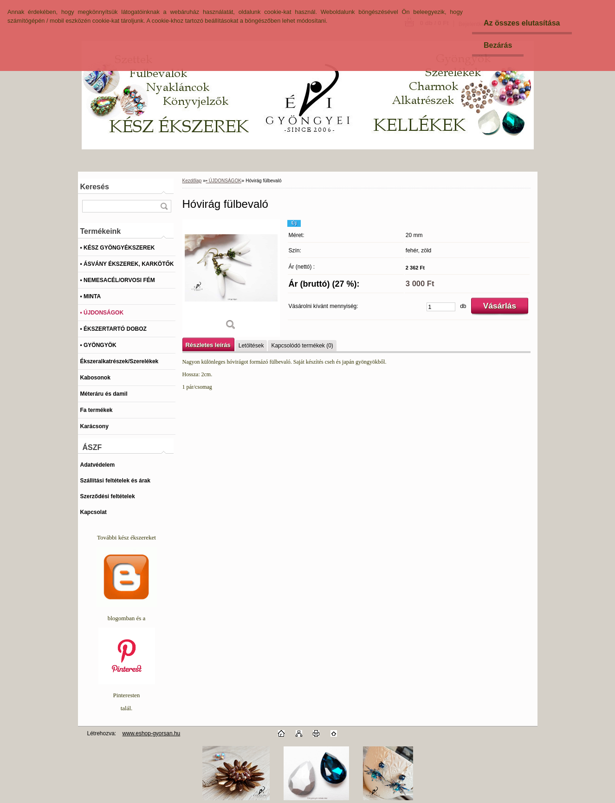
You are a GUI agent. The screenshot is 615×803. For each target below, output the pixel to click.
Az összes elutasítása (522, 23)
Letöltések (251, 345)
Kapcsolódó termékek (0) (302, 345)
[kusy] (441, 306)
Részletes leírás (208, 344)
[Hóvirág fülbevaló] (231, 278)
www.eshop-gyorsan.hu (152, 733)
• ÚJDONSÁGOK (223, 180)
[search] (163, 206)
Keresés (94, 187)
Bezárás (498, 45)
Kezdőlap (192, 180)
